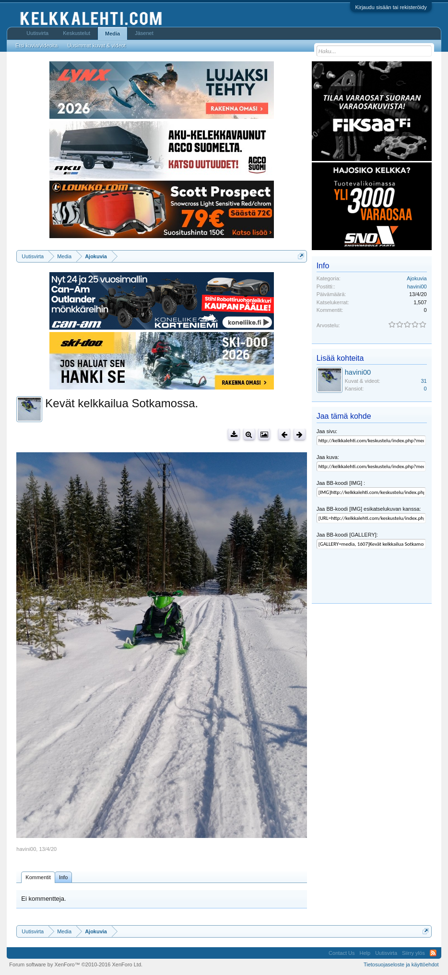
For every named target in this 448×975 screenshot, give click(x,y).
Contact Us (341, 953)
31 (423, 381)
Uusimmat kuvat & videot (96, 45)
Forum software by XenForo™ (75, 964)
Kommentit (38, 877)
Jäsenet (144, 33)
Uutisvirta (37, 33)
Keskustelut (76, 33)
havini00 (26, 849)
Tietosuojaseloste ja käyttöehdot (401, 964)
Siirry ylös (413, 953)
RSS (433, 953)
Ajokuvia (417, 278)
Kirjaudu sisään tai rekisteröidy (390, 7)
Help (365, 953)
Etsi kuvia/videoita (36, 45)
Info (63, 877)
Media (112, 33)
